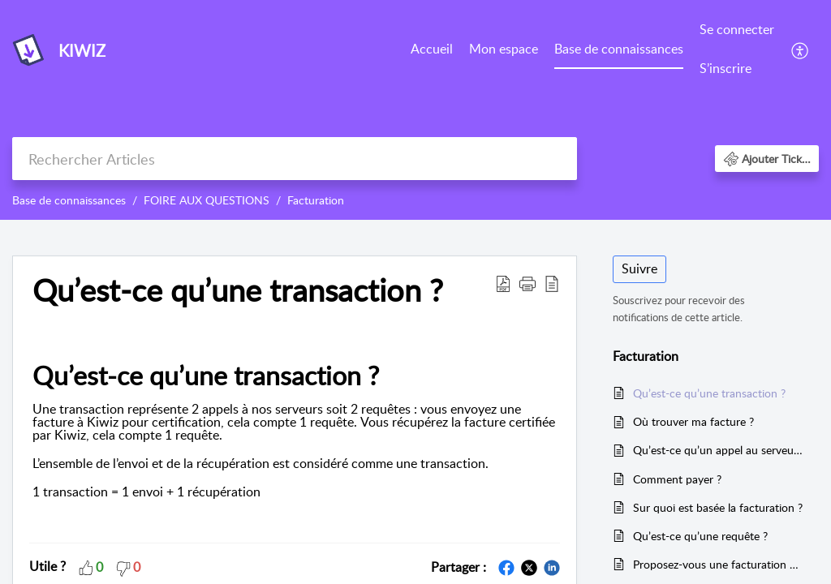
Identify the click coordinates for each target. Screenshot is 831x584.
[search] (294, 158)
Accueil (432, 49)
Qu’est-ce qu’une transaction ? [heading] (237, 290)
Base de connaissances (618, 49)
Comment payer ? (677, 479)
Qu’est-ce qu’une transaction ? (709, 393)
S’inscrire (725, 68)
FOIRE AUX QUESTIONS (206, 200)
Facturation (315, 200)
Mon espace (503, 49)
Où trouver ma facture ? (693, 421)
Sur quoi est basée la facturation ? (718, 507)
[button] (800, 49)
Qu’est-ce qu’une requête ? (700, 535)
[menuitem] (432, 50)
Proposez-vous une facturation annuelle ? (718, 564)
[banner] (415, 110)
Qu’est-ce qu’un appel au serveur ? (718, 449)
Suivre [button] (639, 268)
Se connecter (737, 29)
